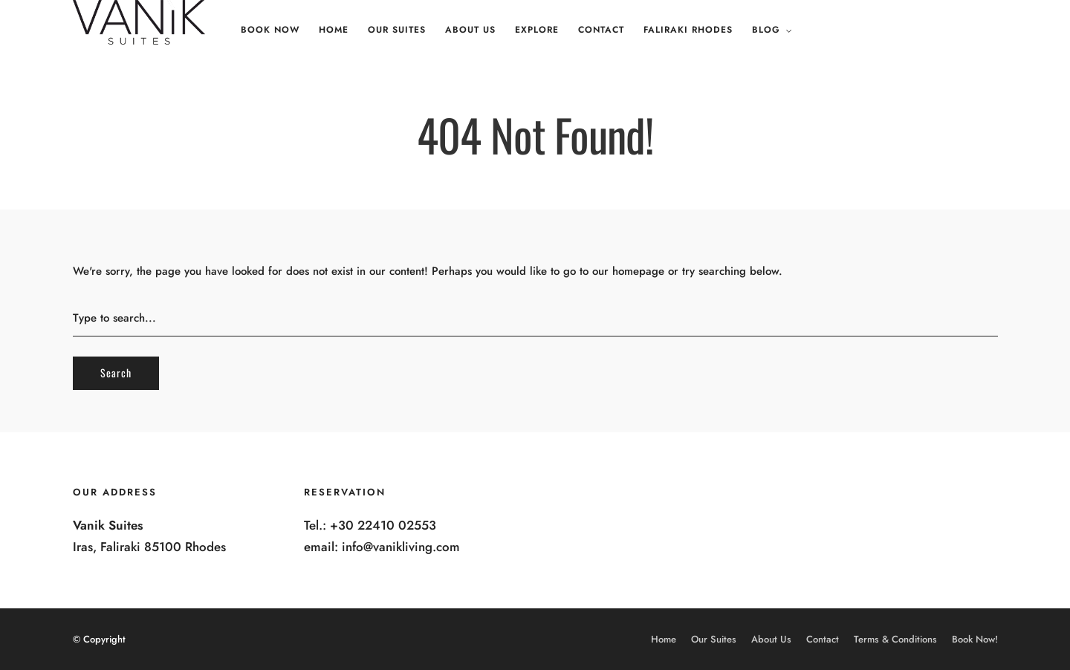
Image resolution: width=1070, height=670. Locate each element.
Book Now (270, 29)
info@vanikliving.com (401, 547)
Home (333, 29)
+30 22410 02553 (383, 525)
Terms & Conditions (895, 639)
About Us (470, 29)
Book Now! (975, 639)
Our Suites (397, 29)
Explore (537, 29)
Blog (766, 29)
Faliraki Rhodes (688, 29)
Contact (601, 29)
